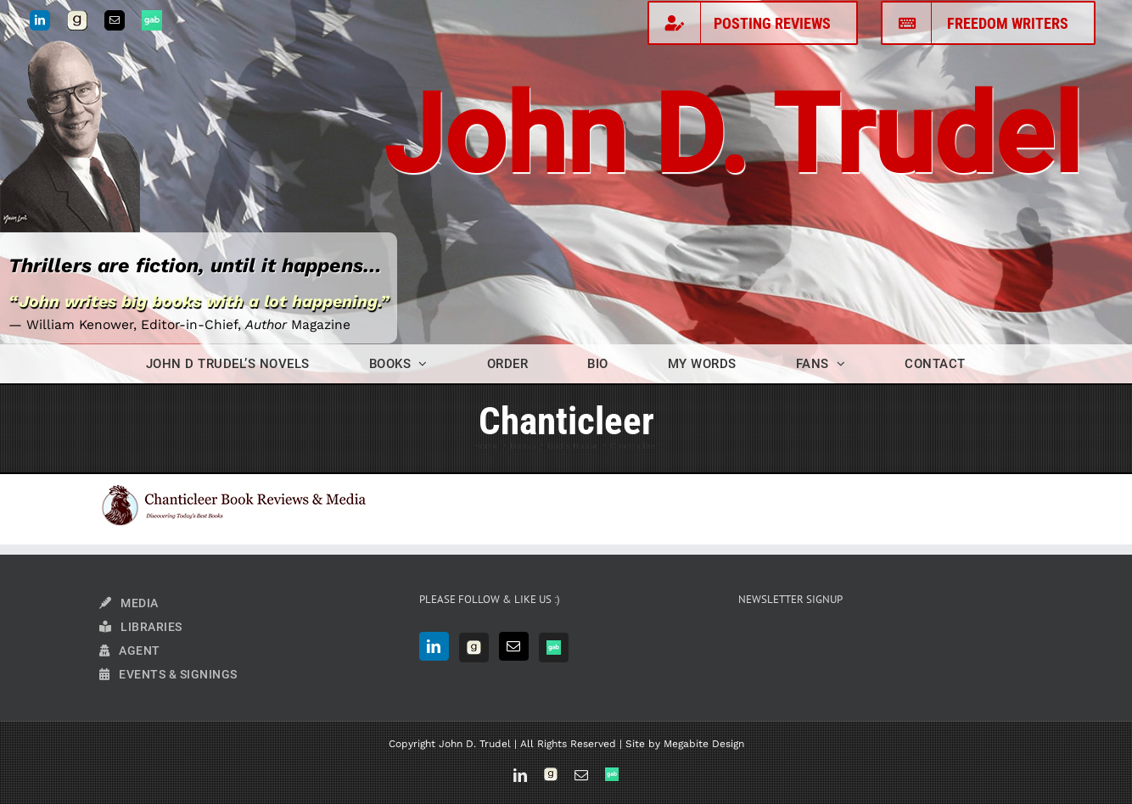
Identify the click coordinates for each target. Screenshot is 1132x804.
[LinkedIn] (434, 646)
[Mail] (514, 646)
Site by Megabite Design (684, 744)
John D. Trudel (732, 135)
